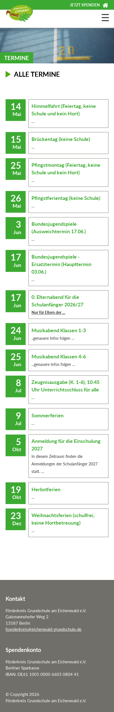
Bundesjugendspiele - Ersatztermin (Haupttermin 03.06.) (61, 264)
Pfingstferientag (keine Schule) (65, 198)
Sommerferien (47, 415)
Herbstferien (45, 489)
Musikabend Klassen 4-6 (58, 356)
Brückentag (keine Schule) (60, 139)
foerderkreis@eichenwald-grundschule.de (43, 629)
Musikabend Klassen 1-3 (58, 330)
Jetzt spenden (85, 5)
